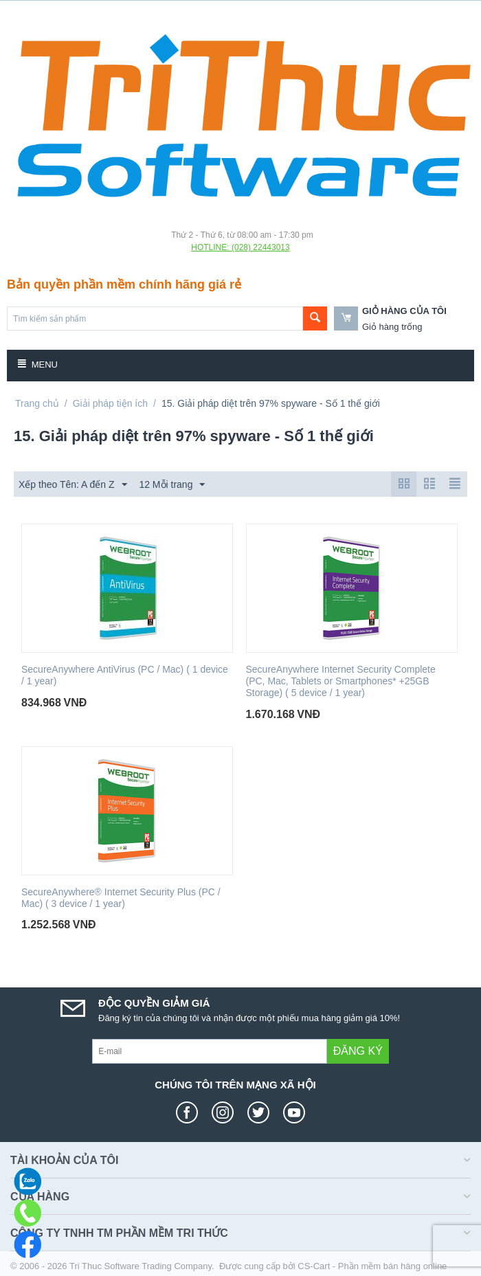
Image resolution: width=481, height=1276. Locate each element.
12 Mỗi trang (172, 485)
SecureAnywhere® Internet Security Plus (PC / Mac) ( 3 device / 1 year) (121, 897)
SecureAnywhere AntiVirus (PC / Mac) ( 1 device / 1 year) (124, 675)
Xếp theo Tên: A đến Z (73, 485)
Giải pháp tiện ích (110, 403)
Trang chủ (37, 403)
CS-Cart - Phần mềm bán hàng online (372, 1266)
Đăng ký (358, 1051)
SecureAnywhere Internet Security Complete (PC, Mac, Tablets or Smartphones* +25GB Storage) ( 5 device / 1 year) (341, 681)
